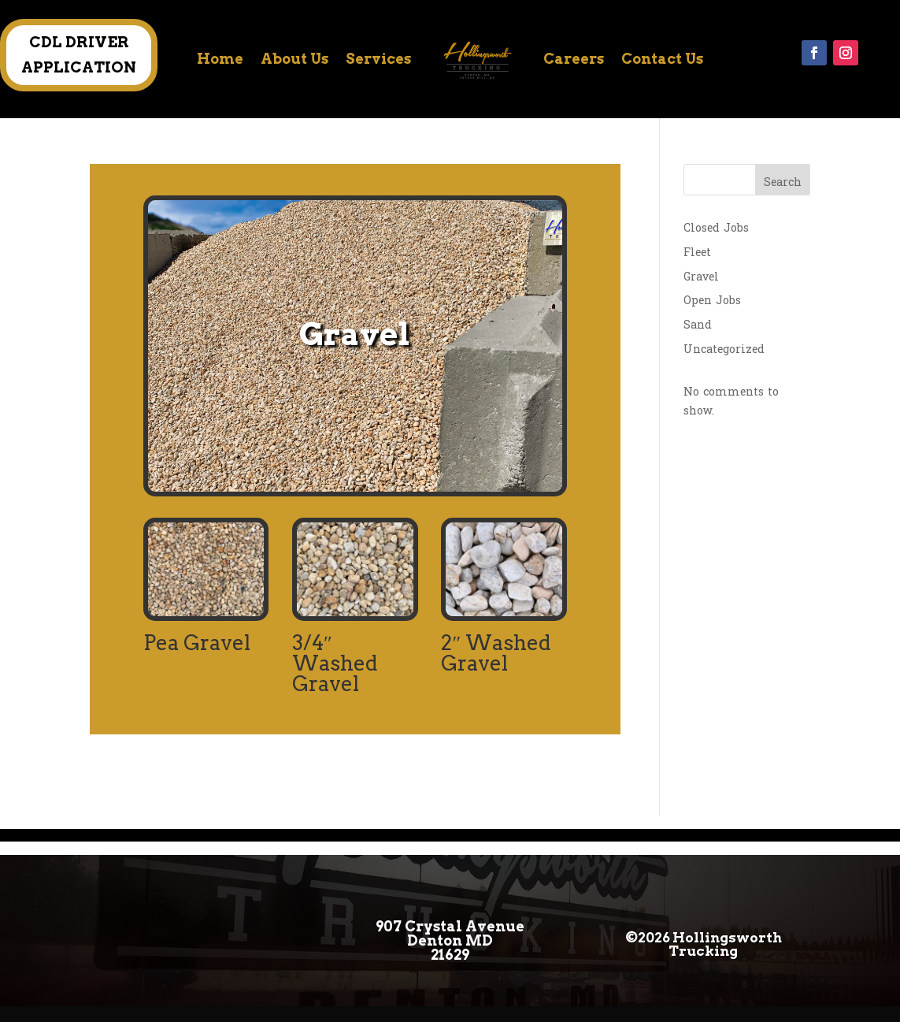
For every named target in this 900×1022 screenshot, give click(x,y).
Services (378, 58)
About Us (294, 58)
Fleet (697, 252)
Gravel (701, 277)
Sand (697, 325)
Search (783, 182)
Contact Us (662, 58)
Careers (573, 58)
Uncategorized (724, 349)
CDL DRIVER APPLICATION (78, 54)
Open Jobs (712, 300)
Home (220, 58)
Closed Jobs (716, 228)
